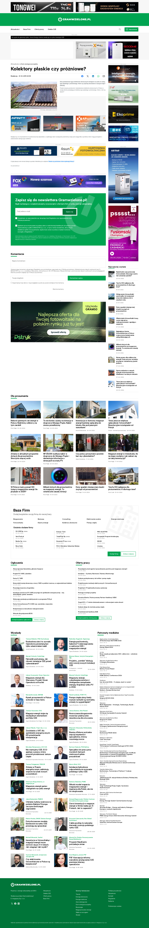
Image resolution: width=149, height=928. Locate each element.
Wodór (78, 915)
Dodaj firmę (114, 554)
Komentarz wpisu (76, 278)
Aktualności (15, 29)
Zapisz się (69, 212)
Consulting (66, 519)
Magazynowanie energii (83, 910)
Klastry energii (43, 523)
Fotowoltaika (18, 523)
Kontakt (110, 896)
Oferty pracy (39, 29)
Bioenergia (79, 907)
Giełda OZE (52, 29)
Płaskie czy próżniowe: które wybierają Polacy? (61, 161)
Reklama (111, 901)
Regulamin (37, 269)
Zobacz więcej (128, 554)
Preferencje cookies (114, 906)
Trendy (78, 894)
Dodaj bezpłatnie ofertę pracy (87, 618)
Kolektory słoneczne (69, 523)
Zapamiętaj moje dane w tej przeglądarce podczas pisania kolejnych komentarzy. (38, 283)
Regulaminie (18, 239)
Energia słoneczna (82, 897)
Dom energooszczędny (29, 64)
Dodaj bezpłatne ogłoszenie (21, 620)
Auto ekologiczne (81, 902)
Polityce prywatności (31, 239)
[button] (120, 29)
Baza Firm (26, 29)
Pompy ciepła (92, 523)
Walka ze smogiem (82, 912)
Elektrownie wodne (94, 519)
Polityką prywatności (68, 269)
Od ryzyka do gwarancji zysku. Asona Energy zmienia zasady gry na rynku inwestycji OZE (38, 37)
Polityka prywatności (114, 891)
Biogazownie (18, 519)
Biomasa (41, 519)
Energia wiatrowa (117, 519)
